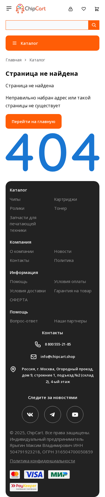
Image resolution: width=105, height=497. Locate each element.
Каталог (18, 190)
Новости (62, 251)
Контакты (19, 260)
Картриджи (65, 199)
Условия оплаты (70, 281)
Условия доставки (28, 290)
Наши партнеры (70, 321)
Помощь (18, 281)
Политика (64, 260)
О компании (22, 251)
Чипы (15, 199)
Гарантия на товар (73, 290)
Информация (24, 272)
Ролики (17, 208)
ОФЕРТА (18, 299)
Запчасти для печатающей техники (23, 224)
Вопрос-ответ (24, 321)
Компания (20, 242)
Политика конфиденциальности (42, 460)
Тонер (60, 208)
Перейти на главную (33, 121)
